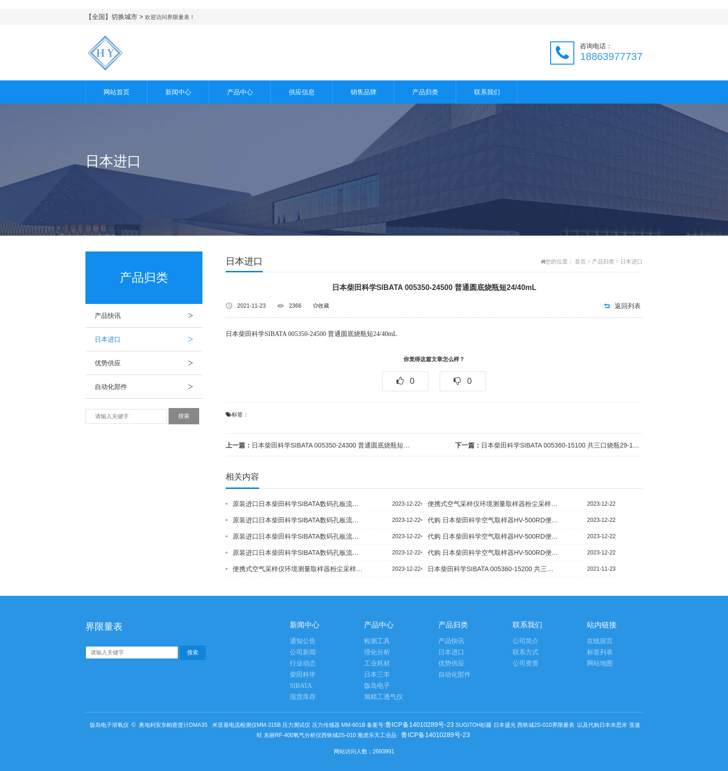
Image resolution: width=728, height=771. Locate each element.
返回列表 (628, 306)
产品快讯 (148, 315)
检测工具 (377, 641)
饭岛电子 (377, 685)
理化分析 (377, 652)
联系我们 (487, 92)
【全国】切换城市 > (115, 16)
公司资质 (526, 663)
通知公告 (303, 641)
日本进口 (148, 339)
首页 (580, 261)
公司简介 (526, 641)
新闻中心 (178, 92)
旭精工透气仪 (383, 696)
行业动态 (303, 663)
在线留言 (600, 641)
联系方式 (526, 652)
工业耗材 (377, 663)
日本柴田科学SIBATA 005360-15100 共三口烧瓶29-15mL (549, 445)
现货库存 (303, 696)
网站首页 (117, 92)
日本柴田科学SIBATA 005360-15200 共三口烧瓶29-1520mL (493, 569)
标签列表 (600, 652)
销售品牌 (364, 92)
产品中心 (240, 92)
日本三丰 (377, 674)
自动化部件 (148, 386)
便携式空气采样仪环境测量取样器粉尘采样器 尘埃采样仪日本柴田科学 (298, 569)
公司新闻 (303, 652)
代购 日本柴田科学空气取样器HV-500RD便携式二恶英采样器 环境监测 (493, 520)
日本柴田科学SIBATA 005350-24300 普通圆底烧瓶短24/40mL (319, 445)
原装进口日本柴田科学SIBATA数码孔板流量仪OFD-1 (298, 503)
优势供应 (148, 363)
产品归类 (425, 92)
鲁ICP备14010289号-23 (419, 724)
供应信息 (302, 92)
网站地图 (600, 663)
